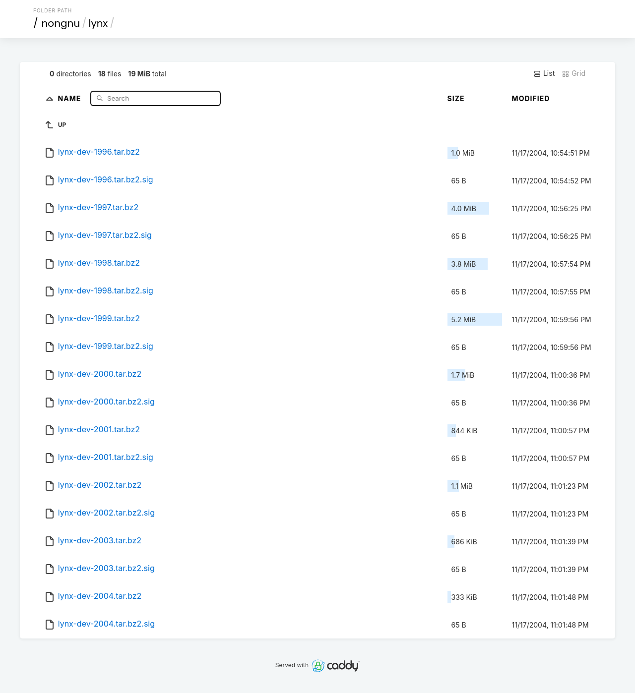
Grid (573, 73)
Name (70, 98)
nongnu (61, 23)
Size (456, 98)
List (544, 73)
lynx (98, 23)
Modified (531, 98)
